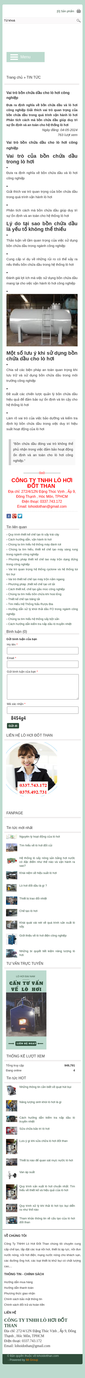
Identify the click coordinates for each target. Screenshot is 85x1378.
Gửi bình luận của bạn (22, 671)
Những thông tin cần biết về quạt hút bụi (45, 1087)
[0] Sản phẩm (65, 11)
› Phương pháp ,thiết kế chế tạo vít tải (31, 584)
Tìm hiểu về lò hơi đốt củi (36, 845)
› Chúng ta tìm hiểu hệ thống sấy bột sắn (33, 619)
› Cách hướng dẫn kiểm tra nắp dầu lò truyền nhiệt (39, 624)
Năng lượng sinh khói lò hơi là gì (41, 1102)
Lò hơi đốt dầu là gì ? (33, 885)
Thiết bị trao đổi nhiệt (33, 898)
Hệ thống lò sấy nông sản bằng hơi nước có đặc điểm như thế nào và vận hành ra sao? (47, 861)
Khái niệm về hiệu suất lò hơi (38, 873)
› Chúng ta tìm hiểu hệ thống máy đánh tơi (34, 544)
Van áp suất (27, 1172)
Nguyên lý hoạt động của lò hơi (40, 836)
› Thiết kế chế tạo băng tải (23, 599)
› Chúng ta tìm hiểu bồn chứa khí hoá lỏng (34, 594)
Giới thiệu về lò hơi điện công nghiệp (43, 935)
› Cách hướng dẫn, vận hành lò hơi (29, 539)
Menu (25, 57)
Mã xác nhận (16, 704)
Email (11, 658)
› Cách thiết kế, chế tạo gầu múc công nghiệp (36, 589)
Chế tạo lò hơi (29, 911)
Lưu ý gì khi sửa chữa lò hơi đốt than (44, 1141)
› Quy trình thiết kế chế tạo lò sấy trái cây (33, 534)
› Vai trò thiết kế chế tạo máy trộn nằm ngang (36, 579)
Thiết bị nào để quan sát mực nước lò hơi (46, 1160)
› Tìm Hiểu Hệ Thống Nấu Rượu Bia (30, 604)
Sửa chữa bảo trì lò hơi (35, 1128)
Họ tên (12, 644)
